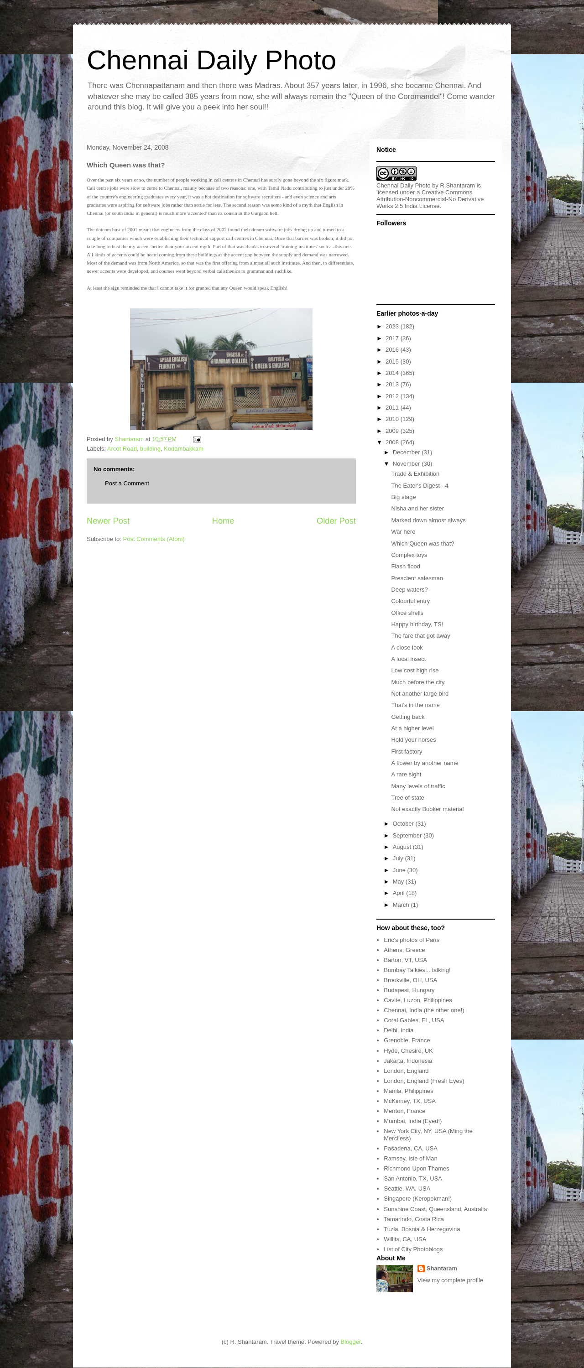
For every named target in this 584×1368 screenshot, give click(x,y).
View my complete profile (450, 1280)
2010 (393, 419)
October (404, 823)
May (399, 881)
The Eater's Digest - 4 (419, 485)
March (402, 904)
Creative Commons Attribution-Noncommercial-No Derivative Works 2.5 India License (430, 199)
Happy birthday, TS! (417, 624)
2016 (393, 349)
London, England (406, 1070)
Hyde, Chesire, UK (408, 1050)
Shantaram (442, 1268)
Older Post (336, 520)
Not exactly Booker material (427, 809)
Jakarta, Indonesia (408, 1060)
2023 (393, 326)
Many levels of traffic (418, 786)
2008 (393, 442)
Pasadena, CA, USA (411, 1148)
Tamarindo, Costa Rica (414, 1219)
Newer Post (108, 520)
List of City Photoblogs (413, 1249)
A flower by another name (424, 762)
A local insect (408, 658)
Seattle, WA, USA (407, 1188)
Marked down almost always (428, 520)
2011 (393, 407)
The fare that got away (420, 635)
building (150, 448)
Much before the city (417, 682)
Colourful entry (410, 601)
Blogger (351, 1341)
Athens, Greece (404, 950)
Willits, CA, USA (405, 1239)
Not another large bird (419, 693)
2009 (393, 430)
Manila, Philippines (408, 1090)
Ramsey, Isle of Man (411, 1158)
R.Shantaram (457, 185)
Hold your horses (413, 739)
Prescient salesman (417, 578)
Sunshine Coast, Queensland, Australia (435, 1209)
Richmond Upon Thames (416, 1168)
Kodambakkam (183, 448)
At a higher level (412, 728)
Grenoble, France (407, 1040)
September (408, 835)
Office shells (407, 612)
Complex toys (409, 554)
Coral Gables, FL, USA (414, 1020)
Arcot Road (122, 448)
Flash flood (405, 566)
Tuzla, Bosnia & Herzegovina (422, 1229)
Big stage (403, 497)
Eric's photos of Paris (411, 939)
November (407, 463)
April (400, 892)
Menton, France (404, 1111)
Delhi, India (398, 1030)
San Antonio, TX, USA (413, 1178)
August (403, 846)
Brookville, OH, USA (410, 980)
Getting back (407, 716)
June (400, 870)
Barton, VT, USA (405, 960)
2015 (393, 361)
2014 (393, 372)
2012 (393, 396)
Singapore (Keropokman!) (418, 1198)
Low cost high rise (414, 670)
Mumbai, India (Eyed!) (413, 1121)
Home (223, 520)
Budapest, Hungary (409, 990)
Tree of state (407, 797)
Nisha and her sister (417, 508)
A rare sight (406, 774)
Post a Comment (127, 483)
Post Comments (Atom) (154, 539)
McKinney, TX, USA (410, 1101)
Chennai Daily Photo (211, 60)
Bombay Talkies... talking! (417, 970)
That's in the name (415, 705)
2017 (393, 338)
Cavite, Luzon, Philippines (418, 1000)
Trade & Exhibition (415, 473)
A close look (406, 647)
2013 (393, 384)
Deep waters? (409, 589)
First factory (406, 751)
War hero (403, 531)
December (407, 452)
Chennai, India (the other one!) (424, 1010)
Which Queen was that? (422, 543)
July (399, 858)
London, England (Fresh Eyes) (424, 1080)
